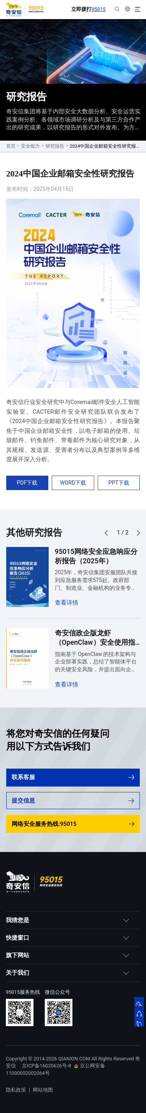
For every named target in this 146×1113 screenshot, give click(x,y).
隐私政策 (16, 1090)
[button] (107, 533)
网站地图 (43, 1090)
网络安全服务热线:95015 (73, 823)
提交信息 (73, 800)
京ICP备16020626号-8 (46, 1066)
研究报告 (55, 146)
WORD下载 (73, 483)
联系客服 (73, 777)
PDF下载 (27, 483)
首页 (11, 146)
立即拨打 (88, 9)
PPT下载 (119, 483)
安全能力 (30, 146)
